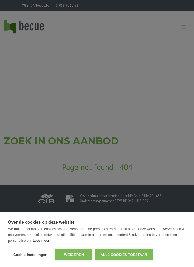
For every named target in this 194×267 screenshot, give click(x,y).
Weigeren (74, 255)
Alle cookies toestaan (123, 255)
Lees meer (41, 241)
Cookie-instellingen (30, 255)
